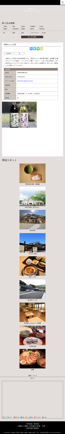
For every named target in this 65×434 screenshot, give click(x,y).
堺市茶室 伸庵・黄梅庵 (32, 184)
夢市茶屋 (32, 230)
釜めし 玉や (32, 277)
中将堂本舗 (32, 346)
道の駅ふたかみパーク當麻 (32, 323)
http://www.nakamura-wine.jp (25, 81)
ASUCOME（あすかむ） (32, 207)
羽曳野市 (8, 53)
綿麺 (32, 369)
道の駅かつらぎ (32, 300)
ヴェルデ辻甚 (32, 253)
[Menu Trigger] (62, 2)
